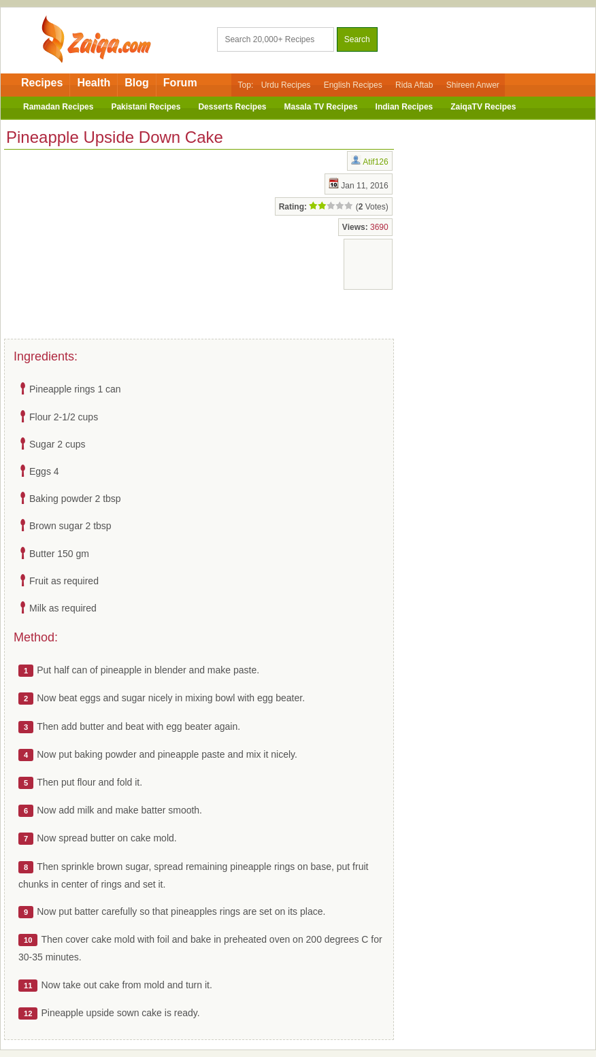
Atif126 (375, 162)
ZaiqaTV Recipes (483, 107)
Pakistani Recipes (145, 107)
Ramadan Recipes (58, 107)
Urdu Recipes (286, 85)
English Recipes (353, 85)
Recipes (42, 82)
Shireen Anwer (472, 85)
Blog (137, 82)
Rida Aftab (414, 85)
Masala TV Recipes (321, 107)
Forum (180, 82)
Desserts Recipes (232, 107)
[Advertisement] (113, 241)
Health (93, 82)
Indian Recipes (404, 107)
